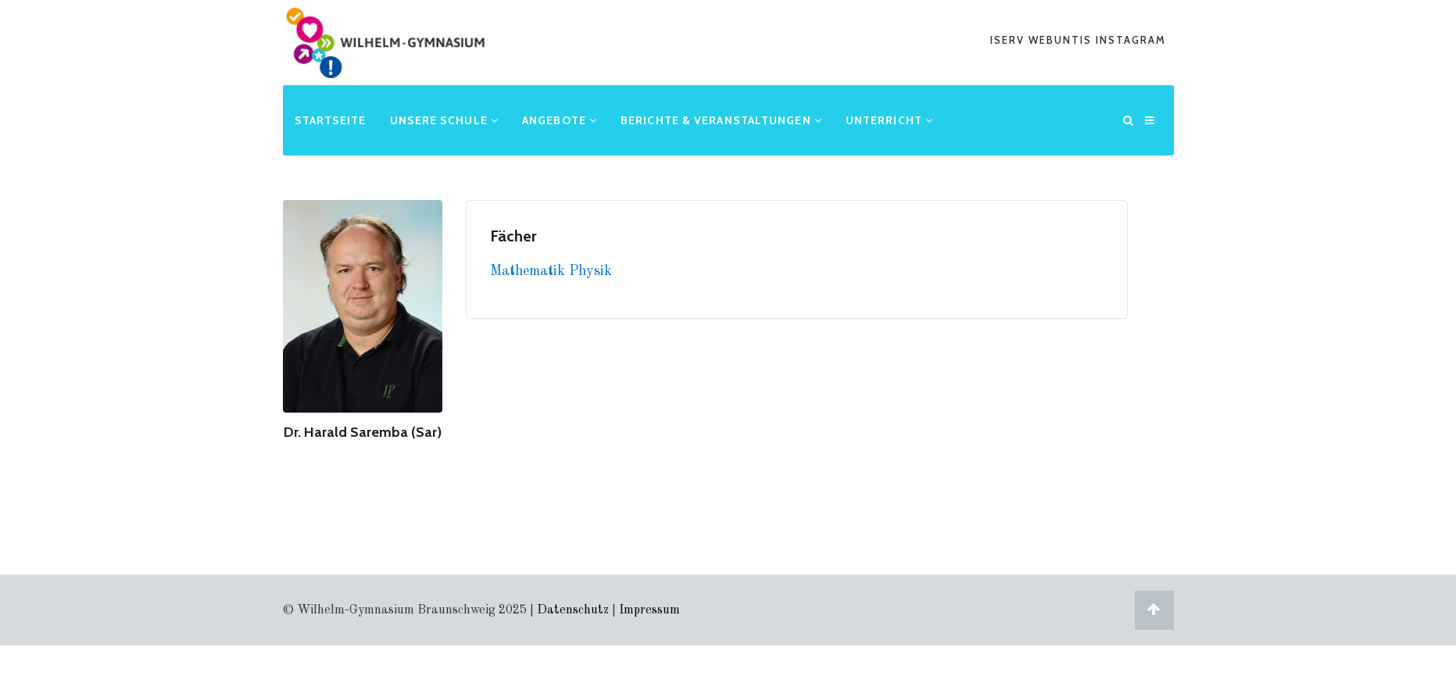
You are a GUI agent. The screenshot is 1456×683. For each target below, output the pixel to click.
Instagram (1131, 40)
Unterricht (889, 120)
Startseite (331, 120)
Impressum (649, 610)
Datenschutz (573, 610)
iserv (1009, 40)
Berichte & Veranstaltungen (721, 120)
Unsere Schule (444, 120)
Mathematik (529, 271)
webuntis (1062, 40)
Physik (590, 271)
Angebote (559, 120)
